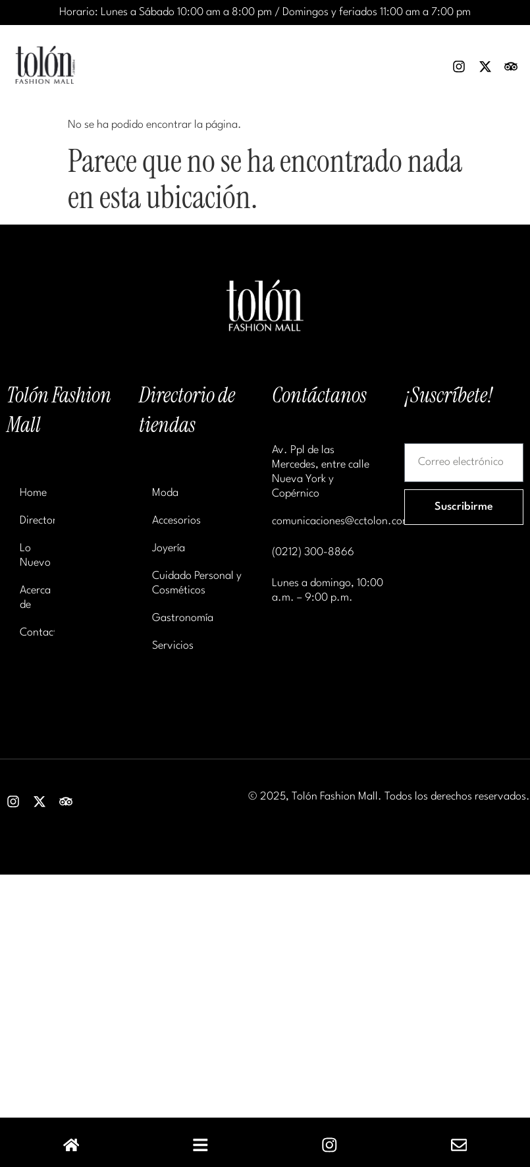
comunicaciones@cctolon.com (341, 521)
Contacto (37, 632)
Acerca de (35, 598)
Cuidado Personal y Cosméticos (197, 583)
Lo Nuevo (35, 555)
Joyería (168, 548)
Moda (165, 493)
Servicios (173, 645)
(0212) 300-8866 (313, 552)
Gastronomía (182, 618)
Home (33, 493)
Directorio (37, 520)
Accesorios (176, 520)
